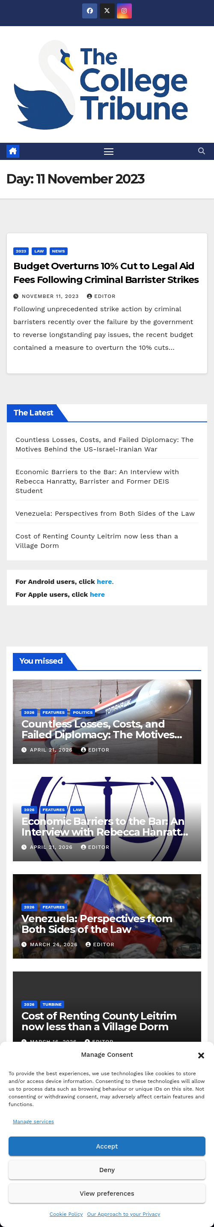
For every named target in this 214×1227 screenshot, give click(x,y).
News (58, 251)
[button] (201, 1054)
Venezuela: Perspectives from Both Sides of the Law (105, 513)
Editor (101, 296)
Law (39, 251)
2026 (29, 712)
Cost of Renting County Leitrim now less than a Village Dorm (98, 1021)
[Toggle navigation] (108, 151)
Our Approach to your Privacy (123, 1214)
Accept (107, 1146)
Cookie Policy (66, 1214)
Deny (107, 1170)
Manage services (33, 1122)
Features (54, 712)
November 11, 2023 (51, 296)
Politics (82, 712)
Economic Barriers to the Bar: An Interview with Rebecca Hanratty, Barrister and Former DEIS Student (97, 481)
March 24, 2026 (55, 944)
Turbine (52, 1004)
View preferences (107, 1193)
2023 (21, 251)
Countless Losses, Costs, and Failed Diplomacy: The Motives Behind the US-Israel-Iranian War (103, 735)
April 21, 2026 (52, 750)
